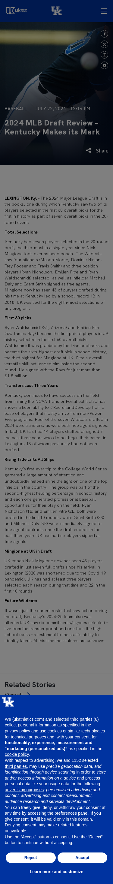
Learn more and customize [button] (56, 871)
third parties (16, 766)
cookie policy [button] (17, 754)
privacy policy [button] (17, 731)
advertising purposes (24, 789)
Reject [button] (30, 857)
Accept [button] (82, 857)
